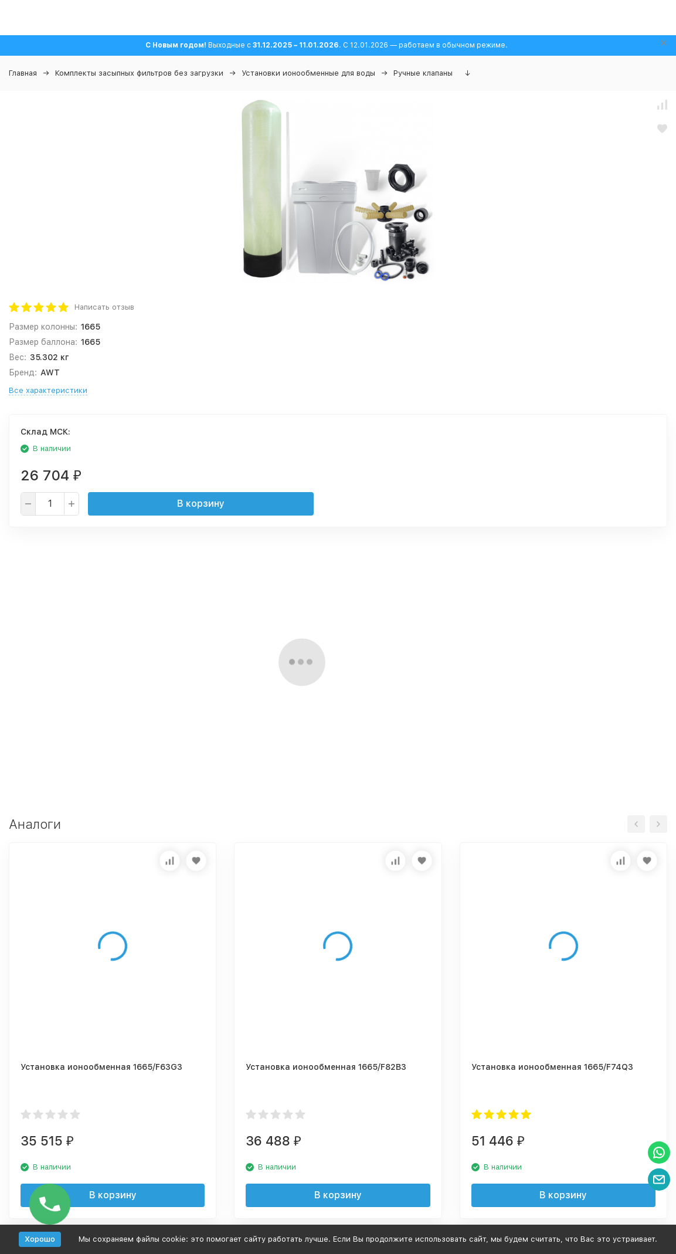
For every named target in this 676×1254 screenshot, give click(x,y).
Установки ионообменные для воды (308, 73)
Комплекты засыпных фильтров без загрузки (139, 73)
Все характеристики (48, 390)
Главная (23, 73)
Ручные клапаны (423, 73)
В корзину (201, 503)
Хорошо (40, 1239)
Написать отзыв (104, 307)
